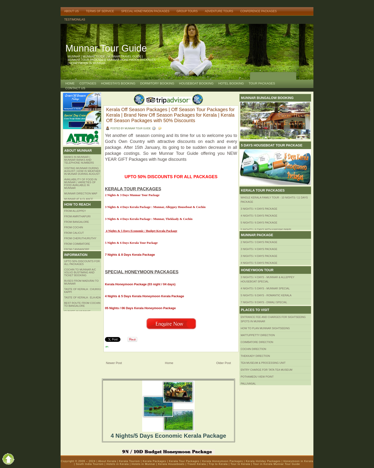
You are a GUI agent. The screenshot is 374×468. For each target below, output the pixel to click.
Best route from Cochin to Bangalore (82, 304)
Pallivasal (248, 383)
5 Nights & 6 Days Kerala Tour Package (131, 242)
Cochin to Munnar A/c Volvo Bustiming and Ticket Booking (80, 272)
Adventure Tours (219, 11)
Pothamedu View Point (257, 376)
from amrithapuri (77, 216)
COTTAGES (87, 83)
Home (70, 83)
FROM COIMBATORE (77, 243)
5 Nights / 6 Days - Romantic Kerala (266, 295)
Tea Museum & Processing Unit (263, 362)
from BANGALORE (76, 221)
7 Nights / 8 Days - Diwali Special (264, 302)
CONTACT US (75, 88)
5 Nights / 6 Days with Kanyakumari (266, 229)
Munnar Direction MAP (80, 193)
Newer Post (114, 363)
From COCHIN (73, 227)
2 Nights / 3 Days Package (259, 242)
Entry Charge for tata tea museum (266, 369)
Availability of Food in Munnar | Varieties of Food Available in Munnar (80, 183)
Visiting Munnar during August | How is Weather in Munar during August (82, 171)
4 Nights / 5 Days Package (259, 215)
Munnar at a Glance (78, 199)
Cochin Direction (253, 349)
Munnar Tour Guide (106, 48)
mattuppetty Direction (258, 335)
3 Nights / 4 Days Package (259, 208)
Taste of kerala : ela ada (82, 297)
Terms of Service (100, 11)
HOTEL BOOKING (231, 83)
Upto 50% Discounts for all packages (82, 262)
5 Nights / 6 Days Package (259, 222)
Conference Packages (258, 11)
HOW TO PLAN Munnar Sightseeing (265, 328)
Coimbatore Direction (257, 342)
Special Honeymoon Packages (145, 11)
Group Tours (187, 11)
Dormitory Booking (157, 83)
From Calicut (74, 232)
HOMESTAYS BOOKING (118, 83)
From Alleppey (75, 210)
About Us (71, 11)
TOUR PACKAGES (262, 83)
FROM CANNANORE (76, 249)
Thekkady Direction (255, 355)
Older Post (223, 363)
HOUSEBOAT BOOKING (196, 83)
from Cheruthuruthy (80, 238)
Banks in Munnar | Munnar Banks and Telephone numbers (79, 160)
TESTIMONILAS (74, 19)
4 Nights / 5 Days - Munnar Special (265, 288)
